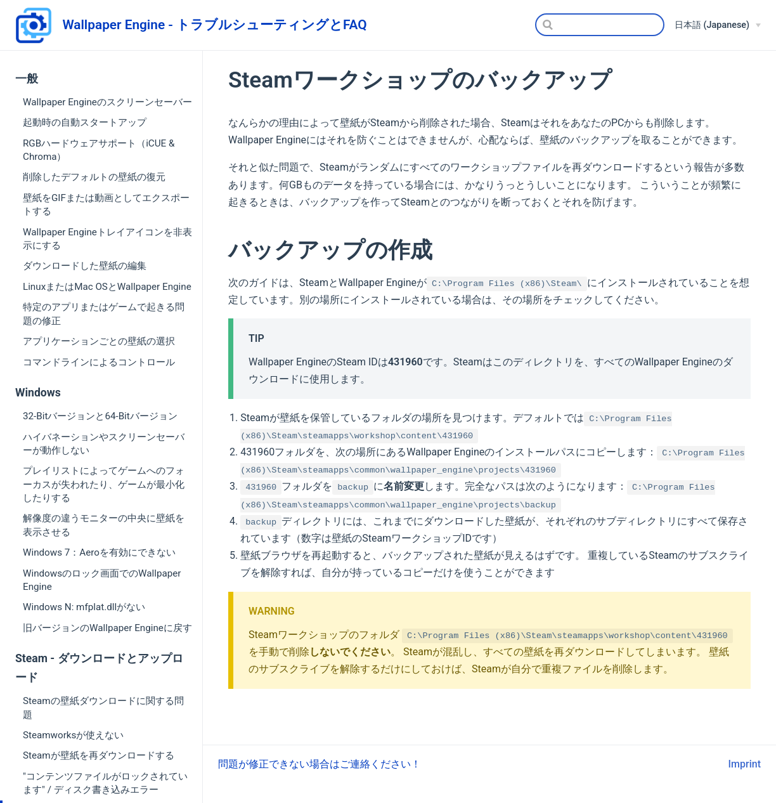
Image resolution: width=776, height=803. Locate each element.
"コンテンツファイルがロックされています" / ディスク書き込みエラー (105, 783)
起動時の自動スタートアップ (84, 122)
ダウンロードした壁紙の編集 (84, 265)
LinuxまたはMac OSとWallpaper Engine (107, 286)
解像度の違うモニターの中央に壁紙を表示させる (103, 524)
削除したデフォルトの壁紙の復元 (94, 177)
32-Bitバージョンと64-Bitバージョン (100, 416)
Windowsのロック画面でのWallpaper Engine (102, 580)
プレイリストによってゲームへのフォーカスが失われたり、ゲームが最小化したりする (103, 484)
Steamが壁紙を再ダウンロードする (98, 755)
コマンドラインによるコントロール (99, 362)
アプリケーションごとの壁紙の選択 (99, 341)
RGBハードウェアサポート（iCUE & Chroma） (98, 150)
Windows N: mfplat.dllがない (84, 607)
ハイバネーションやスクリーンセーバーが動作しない (103, 443)
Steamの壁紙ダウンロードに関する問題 (103, 707)
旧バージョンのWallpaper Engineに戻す (107, 628)
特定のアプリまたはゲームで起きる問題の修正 (103, 313)
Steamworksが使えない (73, 735)
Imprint (744, 764)
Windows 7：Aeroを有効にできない (99, 552)
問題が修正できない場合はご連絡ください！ (319, 764)
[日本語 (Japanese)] (718, 25)
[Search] (599, 24)
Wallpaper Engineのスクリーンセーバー (107, 102)
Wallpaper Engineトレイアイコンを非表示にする (107, 238)
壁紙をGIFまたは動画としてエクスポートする (106, 204)
